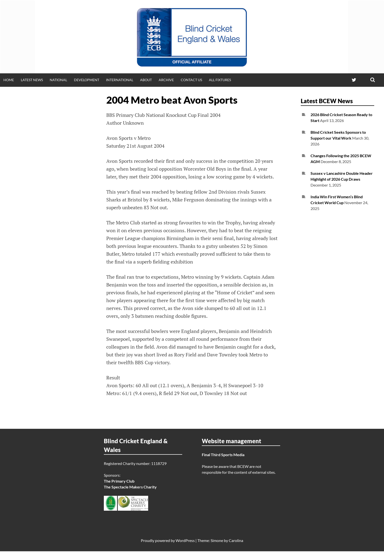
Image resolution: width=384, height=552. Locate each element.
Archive (166, 80)
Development (86, 80)
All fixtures (220, 80)
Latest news (32, 80)
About (146, 80)
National (58, 80)
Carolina (236, 541)
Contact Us (191, 80)
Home (8, 80)
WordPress (185, 541)
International (119, 80)
